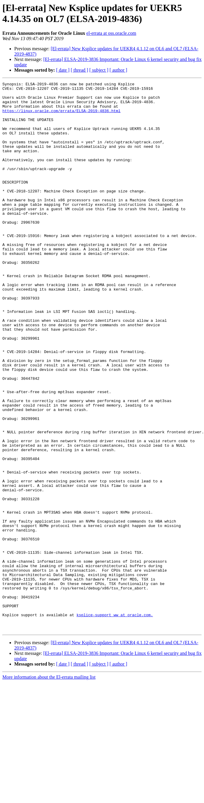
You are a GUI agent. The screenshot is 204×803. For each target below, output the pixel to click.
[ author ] (118, 70)
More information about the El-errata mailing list (49, 786)
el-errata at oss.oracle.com (111, 33)
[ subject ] (98, 70)
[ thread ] (79, 70)
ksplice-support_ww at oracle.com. (115, 721)
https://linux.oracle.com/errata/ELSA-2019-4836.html (61, 117)
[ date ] (62, 70)
